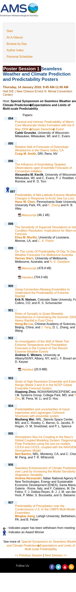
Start (10, 31)
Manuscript (29, 215)
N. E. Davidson (60, 261)
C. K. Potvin (46, 240)
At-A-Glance (15, 37)
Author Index (15, 50)
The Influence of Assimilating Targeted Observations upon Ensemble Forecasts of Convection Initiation (43, 168)
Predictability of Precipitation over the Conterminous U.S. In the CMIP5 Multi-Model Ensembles (45, 509)
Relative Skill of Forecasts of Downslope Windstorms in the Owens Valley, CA (41, 148)
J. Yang (46, 327)
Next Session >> (56, 555)
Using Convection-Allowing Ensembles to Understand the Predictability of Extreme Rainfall (42, 293)
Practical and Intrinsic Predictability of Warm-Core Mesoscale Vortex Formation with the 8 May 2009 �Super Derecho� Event (44, 125)
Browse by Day (17, 43)
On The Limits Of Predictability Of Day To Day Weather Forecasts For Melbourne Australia (45, 253)
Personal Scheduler (20, 56)
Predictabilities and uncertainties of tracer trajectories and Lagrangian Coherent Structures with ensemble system (42, 413)
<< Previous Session (28, 555)
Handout (28, 277)
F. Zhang (54, 205)
